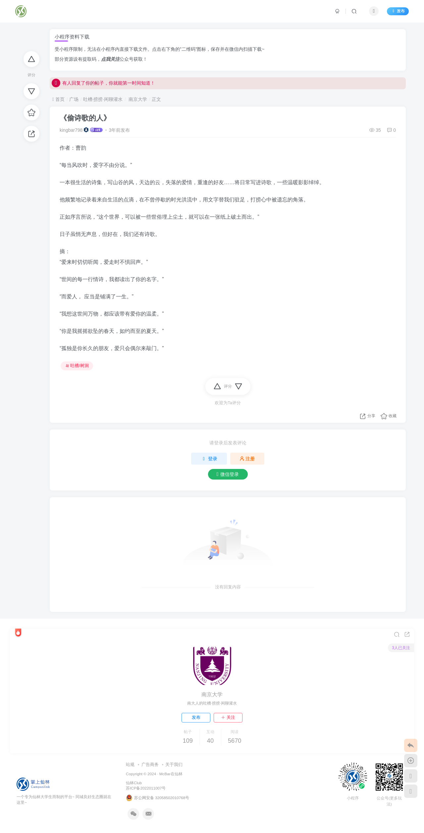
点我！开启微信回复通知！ (85, 83)
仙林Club (134, 783)
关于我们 (174, 764)
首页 (58, 99)
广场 (74, 99)
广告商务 (150, 764)
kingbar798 (71, 130)
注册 (247, 458)
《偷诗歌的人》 (85, 118)
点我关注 (110, 59)
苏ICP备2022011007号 (146, 788)
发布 (398, 11)
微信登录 (228, 474)
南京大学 (137, 99)
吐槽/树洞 (77, 365)
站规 (130, 764)
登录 (209, 458)
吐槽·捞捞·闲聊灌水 (103, 99)
